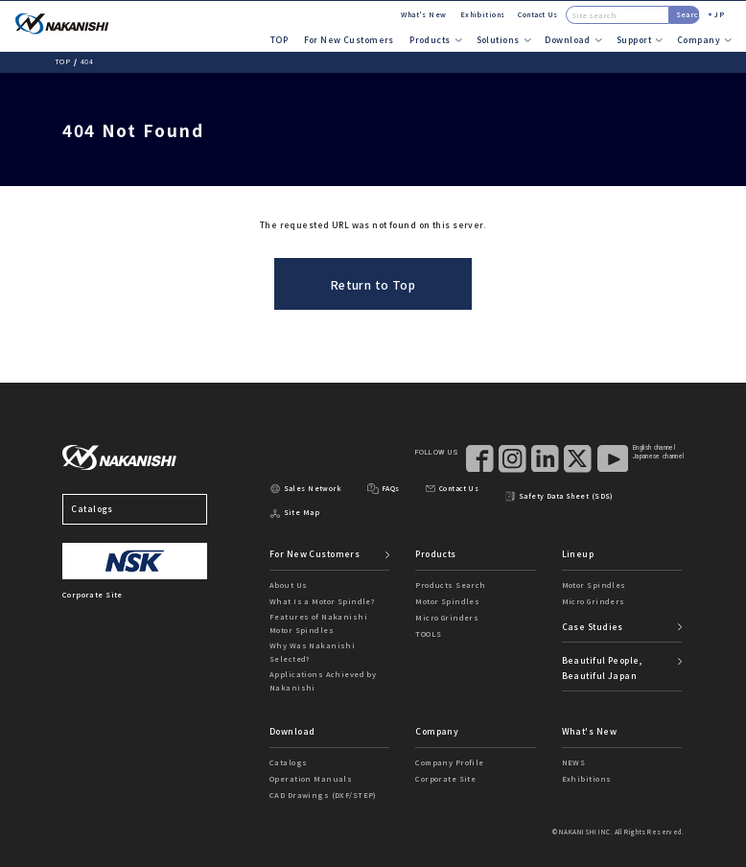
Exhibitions (482, 14)
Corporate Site (445, 778)
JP (719, 14)
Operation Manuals (310, 778)
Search (688, 14)
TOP (279, 39)
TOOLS (428, 633)
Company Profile (449, 762)
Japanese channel (658, 456)
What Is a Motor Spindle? (322, 601)
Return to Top (373, 284)
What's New (423, 14)
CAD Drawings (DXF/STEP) (323, 794)
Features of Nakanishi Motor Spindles (318, 623)
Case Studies (592, 626)
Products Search (450, 584)
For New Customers (349, 39)
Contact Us (537, 14)
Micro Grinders (446, 617)
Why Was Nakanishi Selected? (312, 652)
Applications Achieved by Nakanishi (322, 680)
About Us (288, 584)
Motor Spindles (447, 601)
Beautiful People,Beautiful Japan (601, 667)
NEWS (574, 762)
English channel (654, 448)
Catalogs (134, 509)
